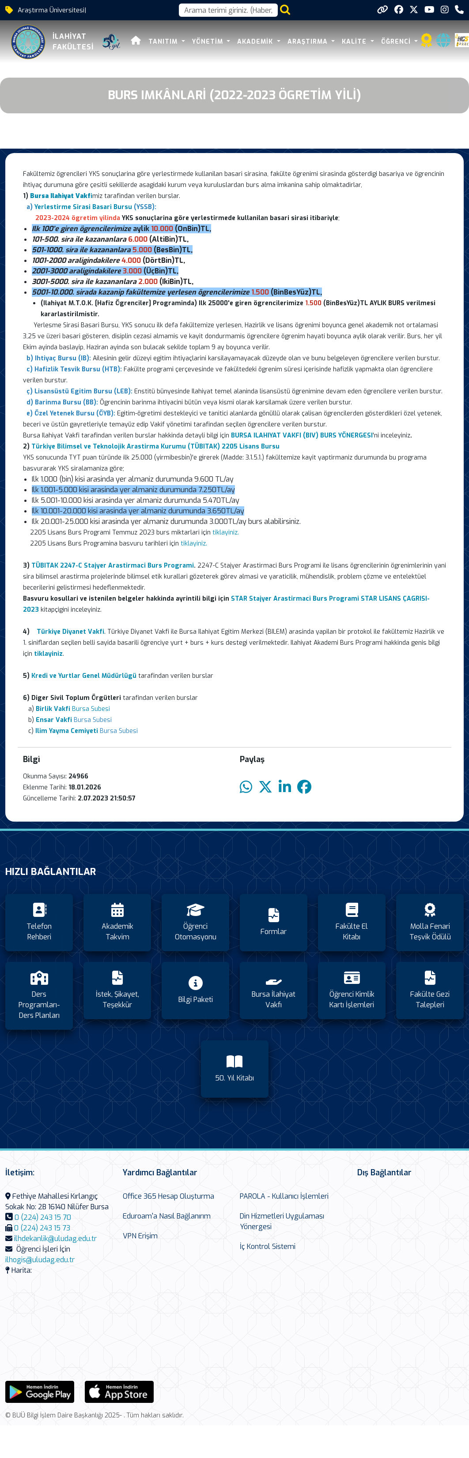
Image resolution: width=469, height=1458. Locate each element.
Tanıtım (164, 41)
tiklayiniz (193, 543)
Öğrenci (397, 41)
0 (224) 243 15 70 (43, 1217)
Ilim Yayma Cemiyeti (66, 731)
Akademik (256, 41)
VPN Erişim (140, 1236)
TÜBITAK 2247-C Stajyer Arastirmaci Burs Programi (112, 565)
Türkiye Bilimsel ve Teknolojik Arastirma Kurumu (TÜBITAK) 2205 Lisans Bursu (155, 446)
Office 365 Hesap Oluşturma (168, 1196)
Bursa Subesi (73, 709)
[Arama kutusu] (228, 10)
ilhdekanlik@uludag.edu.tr (55, 1238)
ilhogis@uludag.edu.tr (40, 1259)
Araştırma (308, 41)
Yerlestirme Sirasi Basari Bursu (83, 207)
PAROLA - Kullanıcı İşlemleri (284, 1196)
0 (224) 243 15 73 (42, 1228)
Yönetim (208, 41)
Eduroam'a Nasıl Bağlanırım (167, 1216)
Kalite (355, 41)
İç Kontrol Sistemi (267, 1246)
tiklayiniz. (225, 532)
